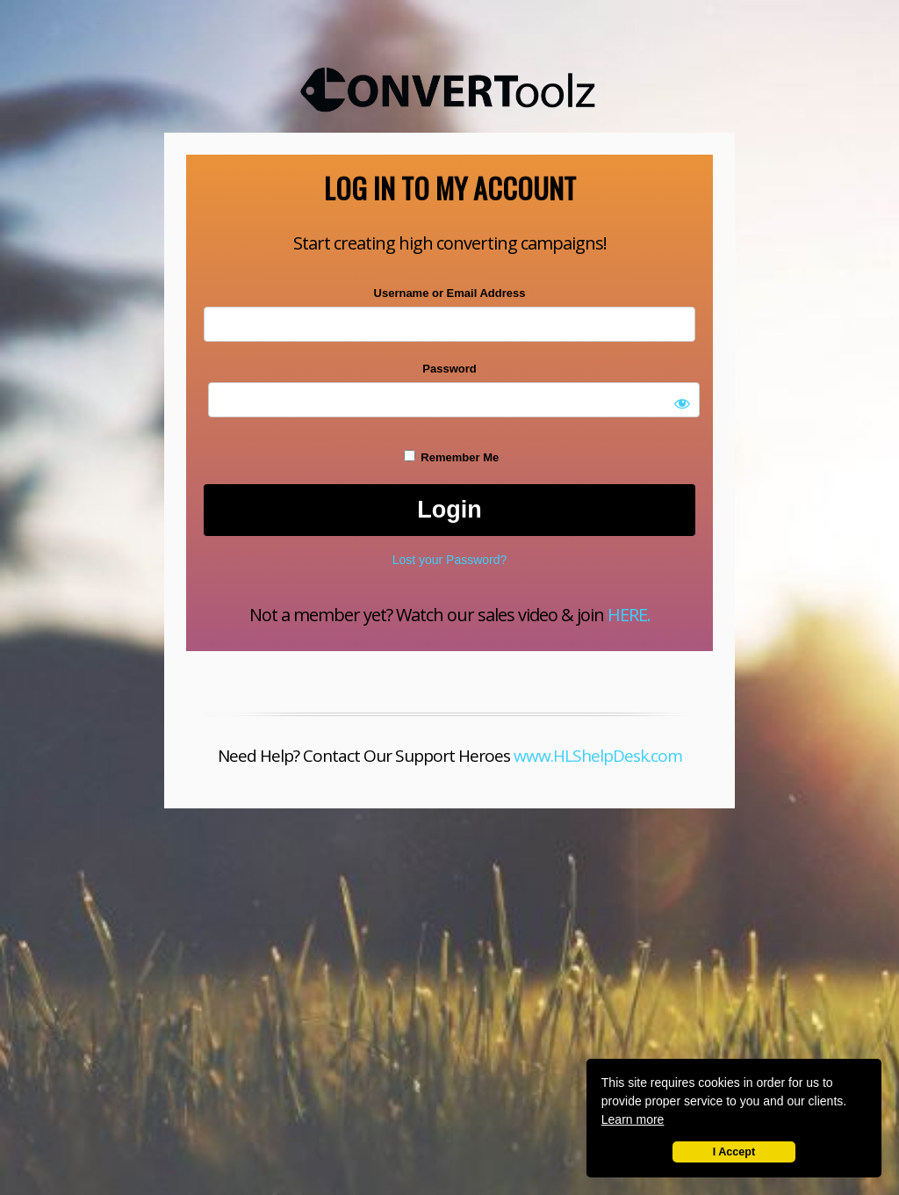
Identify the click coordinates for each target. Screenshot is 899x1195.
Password (449, 368)
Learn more (633, 1119)
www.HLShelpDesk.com (598, 755)
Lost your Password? (449, 560)
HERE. (629, 614)
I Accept (734, 1152)
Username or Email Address (450, 293)
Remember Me (451, 457)
